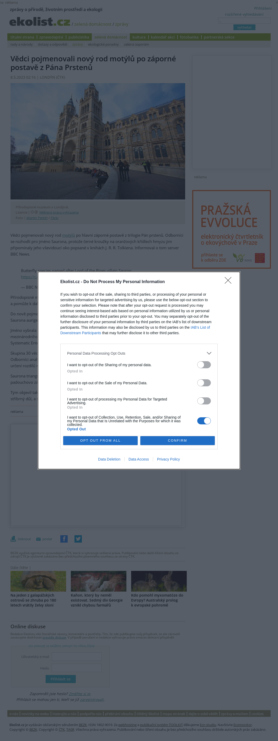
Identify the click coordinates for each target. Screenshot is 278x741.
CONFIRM (178, 441)
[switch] (204, 364)
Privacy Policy (168, 459)
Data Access (139, 459)
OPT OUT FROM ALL (100, 441)
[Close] (230, 282)
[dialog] (139, 370)
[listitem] (139, 353)
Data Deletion (109, 459)
